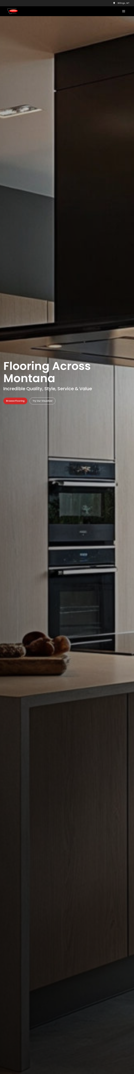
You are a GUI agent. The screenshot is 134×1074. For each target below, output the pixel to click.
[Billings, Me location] (114, 3)
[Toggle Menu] (123, 11)
